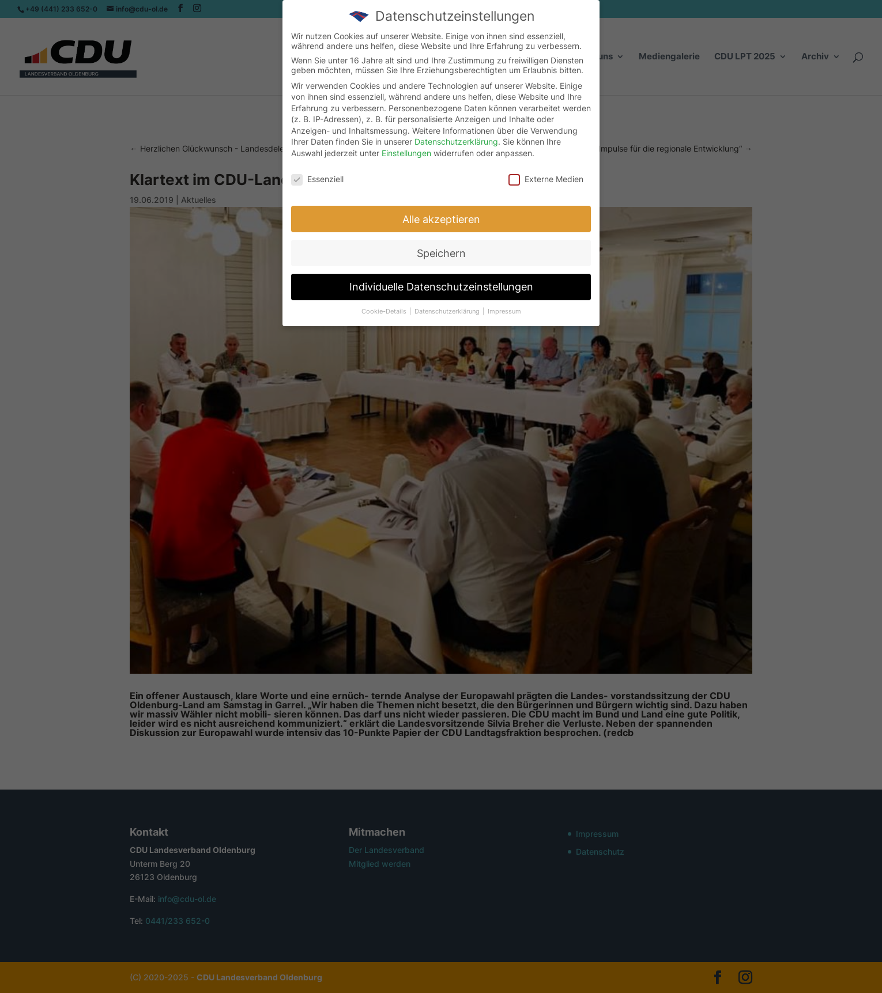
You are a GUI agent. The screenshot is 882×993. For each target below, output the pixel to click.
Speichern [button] (441, 253)
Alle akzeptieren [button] (441, 219)
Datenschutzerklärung (456, 141)
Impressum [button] (504, 311)
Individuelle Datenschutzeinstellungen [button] (441, 287)
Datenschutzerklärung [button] (447, 311)
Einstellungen (406, 153)
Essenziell (317, 179)
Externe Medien (545, 179)
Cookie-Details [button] (384, 311)
